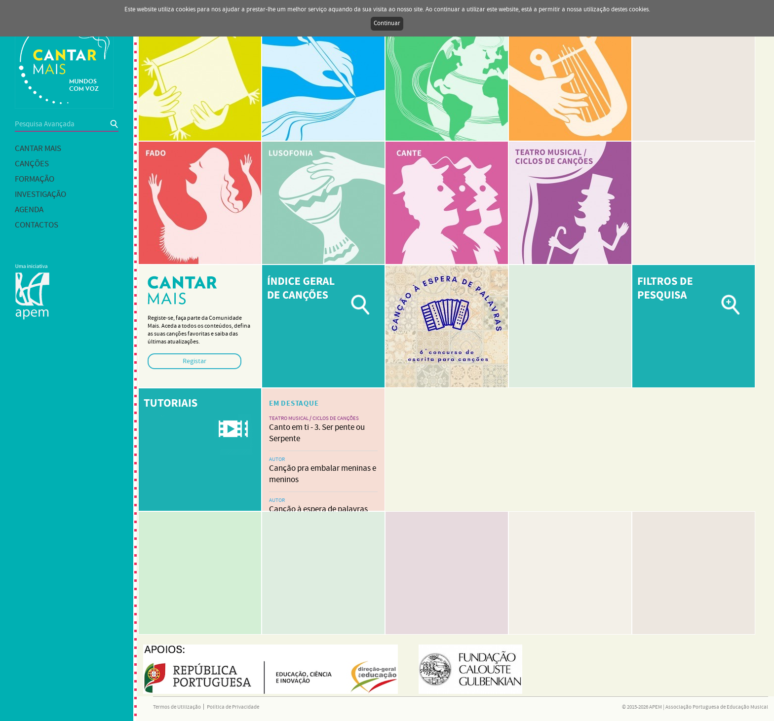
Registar (194, 361)
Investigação (40, 194)
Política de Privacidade (233, 707)
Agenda (29, 210)
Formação (34, 179)
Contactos (36, 225)
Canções (32, 164)
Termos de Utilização (177, 707)
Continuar (387, 23)
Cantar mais (38, 148)
